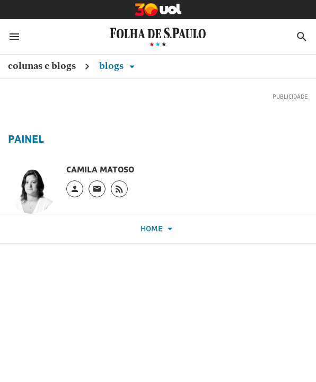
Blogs (118, 65)
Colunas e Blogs (42, 65)
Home (158, 229)
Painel (26, 139)
